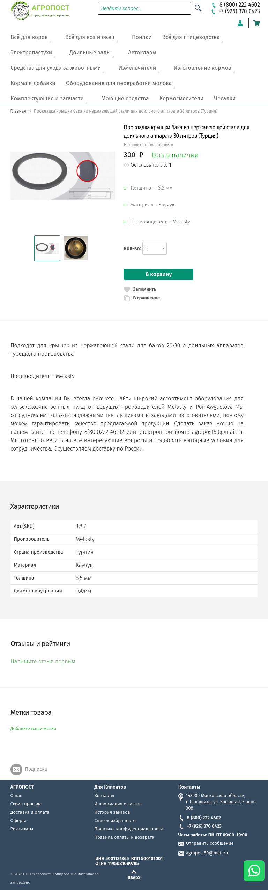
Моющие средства (125, 98)
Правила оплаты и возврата (124, 837)
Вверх (134, 877)
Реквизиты (22, 828)
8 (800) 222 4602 (199, 817)
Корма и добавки (32, 83)
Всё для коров (29, 37)
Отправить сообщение (210, 843)
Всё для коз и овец (89, 37)
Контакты (104, 795)
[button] (47, 248)
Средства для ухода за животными (55, 67)
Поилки (142, 37)
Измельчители (137, 67)
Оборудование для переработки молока (119, 83)
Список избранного (115, 820)
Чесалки (225, 98)
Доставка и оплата (30, 812)
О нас (16, 795)
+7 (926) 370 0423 (200, 826)
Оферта (18, 820)
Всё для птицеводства (191, 37)
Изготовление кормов (202, 67)
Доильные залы (90, 52)
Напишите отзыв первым (148, 144)
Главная (18, 111)
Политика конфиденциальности (128, 828)
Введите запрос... (121, 8)
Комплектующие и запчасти (47, 98)
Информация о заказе (118, 803)
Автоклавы (142, 52)
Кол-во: (132, 249)
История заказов (112, 812)
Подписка (36, 769)
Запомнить (144, 289)
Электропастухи (31, 52)
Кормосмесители (181, 98)
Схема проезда (26, 803)
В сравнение (146, 297)
